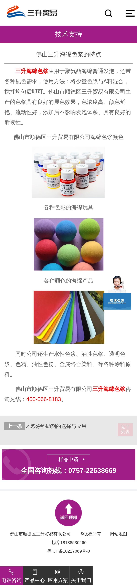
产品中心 (35, 574)
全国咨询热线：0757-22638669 (68, 470)
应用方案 (58, 574)
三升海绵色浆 (31, 71)
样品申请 (68, 459)
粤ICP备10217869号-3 (68, 551)
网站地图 (118, 533)
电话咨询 (11, 574)
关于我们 (81, 574)
